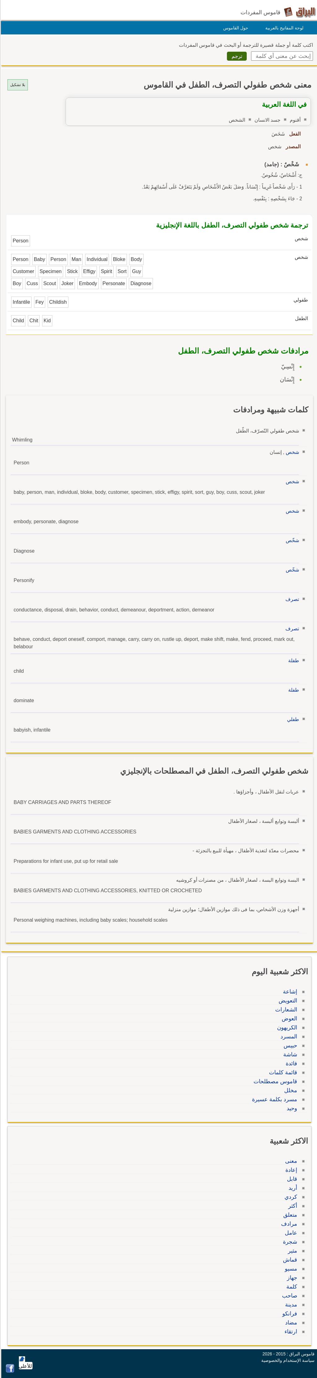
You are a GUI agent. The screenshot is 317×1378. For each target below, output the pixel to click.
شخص (291, 452)
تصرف (291, 599)
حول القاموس (234, 27)
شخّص (291, 540)
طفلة (292, 660)
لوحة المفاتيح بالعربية (283, 27)
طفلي (292, 719)
